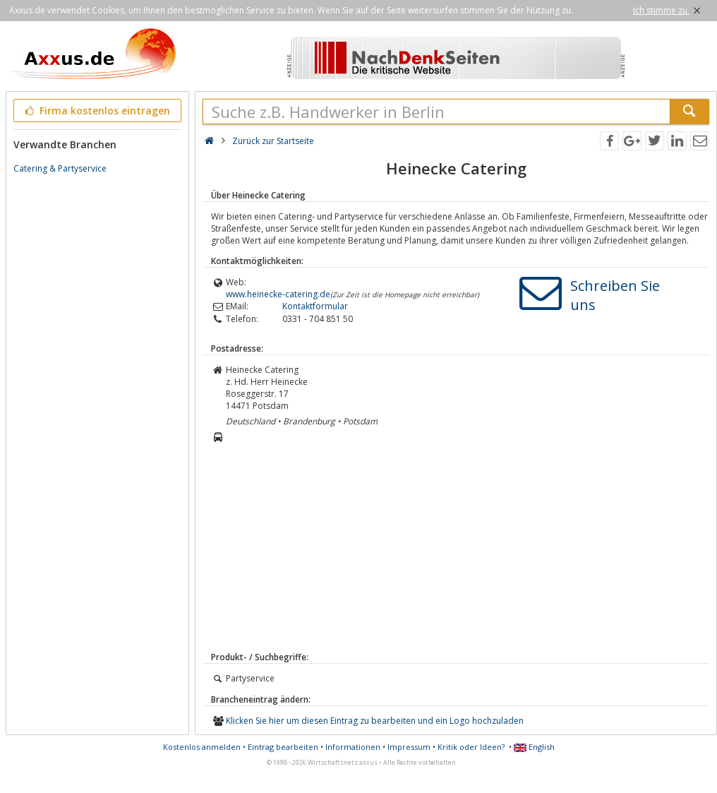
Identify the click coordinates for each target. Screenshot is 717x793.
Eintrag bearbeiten (283, 746)
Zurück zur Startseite (273, 141)
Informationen (352, 746)
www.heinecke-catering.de (278, 294)
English (534, 746)
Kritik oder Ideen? (471, 746)
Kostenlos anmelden (202, 746)
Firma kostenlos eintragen (96, 110)
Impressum (408, 746)
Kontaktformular (315, 306)
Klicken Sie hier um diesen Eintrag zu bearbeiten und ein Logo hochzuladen (375, 721)
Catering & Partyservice (60, 168)
